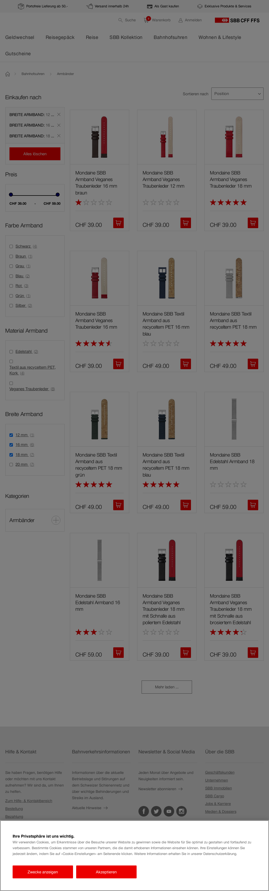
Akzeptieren (106, 872)
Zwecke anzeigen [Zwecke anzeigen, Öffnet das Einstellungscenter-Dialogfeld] (43, 872)
